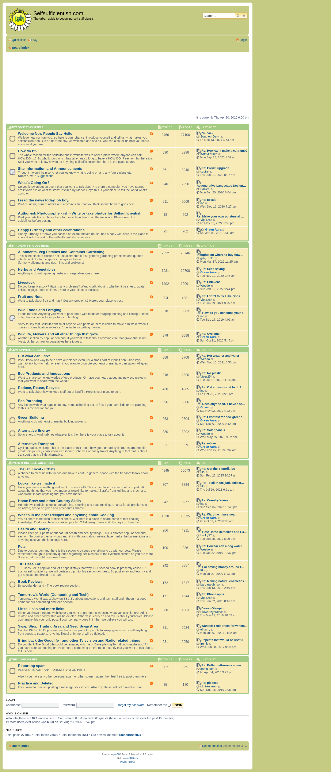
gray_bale (207, 258)
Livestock (26, 282)
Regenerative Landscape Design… (221, 185)
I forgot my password (131, 705)
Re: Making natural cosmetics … (224, 581)
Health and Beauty (34, 529)
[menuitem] (32, 40)
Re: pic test (209, 682)
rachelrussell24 (130, 735)
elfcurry (205, 629)
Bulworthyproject (211, 612)
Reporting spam (32, 666)
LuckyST (206, 535)
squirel (204, 171)
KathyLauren (208, 154)
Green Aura (213, 229)
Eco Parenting (30, 401)
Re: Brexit (208, 199)
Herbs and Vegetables (37, 269)
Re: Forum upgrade (215, 168)
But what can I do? (34, 356)
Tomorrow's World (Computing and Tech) (53, 594)
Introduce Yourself (27, 127)
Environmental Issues (28, 349)
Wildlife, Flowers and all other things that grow (58, 334)
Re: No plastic (211, 373)
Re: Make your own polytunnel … (220, 216)
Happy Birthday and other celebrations (51, 230)
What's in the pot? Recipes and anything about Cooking (66, 515)
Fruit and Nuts (30, 296)
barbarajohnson (210, 584)
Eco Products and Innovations (44, 373)
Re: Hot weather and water (220, 355)
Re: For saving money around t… (220, 567)
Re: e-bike (208, 443)
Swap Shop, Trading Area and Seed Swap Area (58, 626)
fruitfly (204, 643)
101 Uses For (29, 564)
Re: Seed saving (213, 269)
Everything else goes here (32, 462)
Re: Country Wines (214, 500)
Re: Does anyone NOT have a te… (221, 404)
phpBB (116, 754)
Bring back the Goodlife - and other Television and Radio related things (79, 640)
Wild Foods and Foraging (39, 310)
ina (202, 203)
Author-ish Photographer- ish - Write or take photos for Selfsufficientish (79, 213)
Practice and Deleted (36, 683)
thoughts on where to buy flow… (220, 254)
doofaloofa (207, 669)
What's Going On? (33, 183)
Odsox (205, 407)
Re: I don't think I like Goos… (222, 296)
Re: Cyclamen (211, 333)
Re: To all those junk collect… (222, 483)
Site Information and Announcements (50, 168)
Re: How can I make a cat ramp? (224, 150)
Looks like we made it (36, 483)
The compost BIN (24, 659)
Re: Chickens (211, 282)
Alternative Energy (34, 430)
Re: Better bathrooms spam (221, 665)
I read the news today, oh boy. (43, 200)
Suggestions (43, 176)
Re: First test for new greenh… (223, 417)
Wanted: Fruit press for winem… (224, 626)
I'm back (207, 133)
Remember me (159, 705)
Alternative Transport (36, 444)
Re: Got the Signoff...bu (218, 468)
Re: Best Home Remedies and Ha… (222, 532)
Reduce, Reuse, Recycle (39, 388)
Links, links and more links (41, 609)
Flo (202, 472)
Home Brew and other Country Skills (49, 501)
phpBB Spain (131, 758)
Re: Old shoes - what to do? (221, 387)
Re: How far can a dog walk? (221, 546)
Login (10, 699)
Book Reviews (30, 581)
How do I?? (27, 151)
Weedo (205, 285)
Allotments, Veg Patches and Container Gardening (61, 252)
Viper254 (206, 219)
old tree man (208, 686)
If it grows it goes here (30, 245)
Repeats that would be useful (222, 640)
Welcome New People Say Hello (45, 133)
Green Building (31, 417)
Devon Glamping (213, 608)
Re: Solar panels (213, 430)
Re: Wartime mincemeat (218, 514)
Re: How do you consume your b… (222, 312)
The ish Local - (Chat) (36, 469)
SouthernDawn (210, 136)
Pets (22, 546)
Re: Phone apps (212, 594)
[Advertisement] (127, 83)
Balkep (205, 189)
